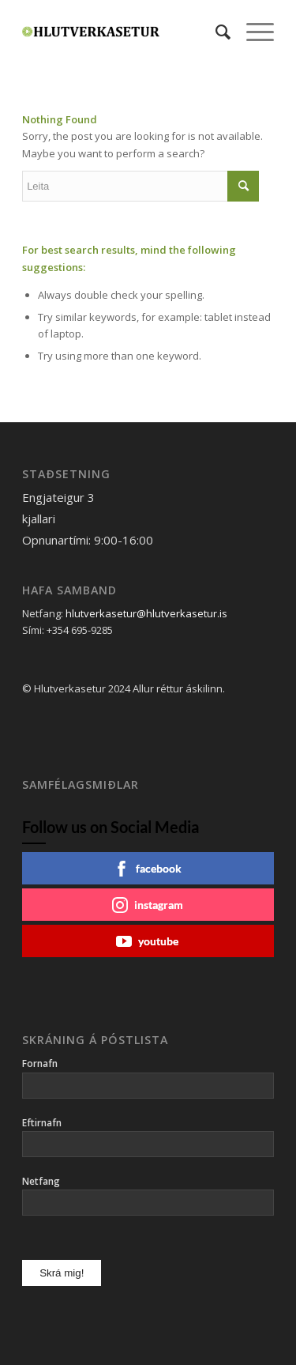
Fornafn (40, 1063)
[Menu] (252, 31)
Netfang (41, 1181)
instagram (147, 905)
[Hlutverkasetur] (122, 31)
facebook (148, 869)
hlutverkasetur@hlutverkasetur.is (146, 613)
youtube (147, 941)
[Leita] (215, 31)
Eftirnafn (42, 1122)
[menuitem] (215, 31)
